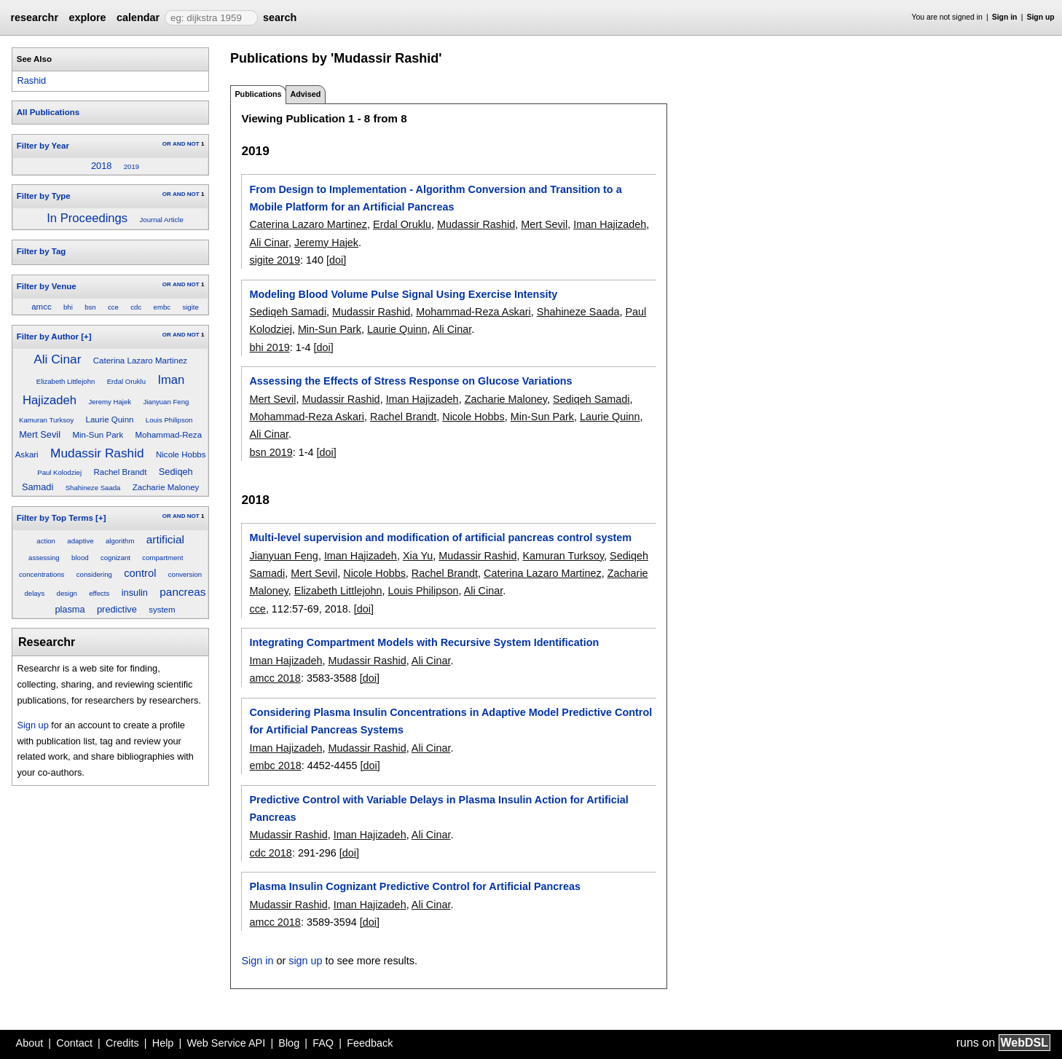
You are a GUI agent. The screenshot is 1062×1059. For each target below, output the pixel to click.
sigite (190, 307)
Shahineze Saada (93, 488)
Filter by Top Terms (55, 517)
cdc (135, 307)
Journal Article (162, 220)
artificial (165, 539)
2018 (101, 165)
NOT (193, 144)
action (45, 541)
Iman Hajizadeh (609, 224)
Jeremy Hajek (109, 402)
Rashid (31, 80)
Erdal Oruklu (126, 381)
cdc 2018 (270, 853)
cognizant (115, 558)
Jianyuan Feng (166, 402)
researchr (34, 17)
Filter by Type (44, 196)
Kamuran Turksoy (46, 420)
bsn (89, 307)
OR (166, 144)
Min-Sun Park (97, 434)
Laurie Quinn (110, 419)
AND (179, 144)
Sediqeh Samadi (287, 312)
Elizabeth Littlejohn (65, 381)
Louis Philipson (169, 420)
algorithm (120, 541)
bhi (68, 307)
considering (94, 574)
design (67, 593)
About (30, 1043)
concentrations (41, 574)
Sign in (1005, 17)
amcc (41, 306)
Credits (122, 1043)
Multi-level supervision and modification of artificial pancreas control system (440, 537)
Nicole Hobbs (181, 454)
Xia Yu (418, 556)
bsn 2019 (270, 452)
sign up (305, 961)
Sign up (1041, 17)
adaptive (80, 541)
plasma (69, 609)
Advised (305, 94)
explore (87, 17)
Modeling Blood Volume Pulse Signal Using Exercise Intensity (403, 294)
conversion (185, 574)
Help (163, 1043)
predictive (117, 609)
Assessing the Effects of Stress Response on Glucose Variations (410, 381)
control (140, 573)
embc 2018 (275, 765)
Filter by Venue (46, 286)
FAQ (323, 1043)
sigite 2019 (274, 260)
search (279, 17)
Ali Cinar (57, 359)
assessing (44, 558)
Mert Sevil (39, 434)
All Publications (48, 112)
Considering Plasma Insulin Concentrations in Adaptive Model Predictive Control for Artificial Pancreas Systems (450, 721)
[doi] (336, 260)
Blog (288, 1043)
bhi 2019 (269, 347)
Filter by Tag (41, 251)
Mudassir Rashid (97, 453)
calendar (138, 17)
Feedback (370, 1043)
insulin (135, 592)
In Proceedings (87, 218)
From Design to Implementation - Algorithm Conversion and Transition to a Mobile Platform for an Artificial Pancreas (435, 198)
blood (79, 558)
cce (113, 307)
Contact (74, 1043)
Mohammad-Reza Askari (473, 312)
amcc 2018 (274, 678)
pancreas (182, 592)
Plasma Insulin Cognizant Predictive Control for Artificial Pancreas (414, 886)
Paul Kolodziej (59, 472)
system (162, 609)
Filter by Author (48, 336)
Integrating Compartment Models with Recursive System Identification (424, 642)
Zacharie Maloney (166, 487)
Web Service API (225, 1043)
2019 (131, 166)
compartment (162, 558)
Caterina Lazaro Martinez (140, 360)
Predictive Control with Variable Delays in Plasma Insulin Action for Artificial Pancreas (438, 808)
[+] (86, 336)
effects (99, 593)
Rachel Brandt (119, 472)
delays (34, 593)
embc (162, 307)
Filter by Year (43, 145)
